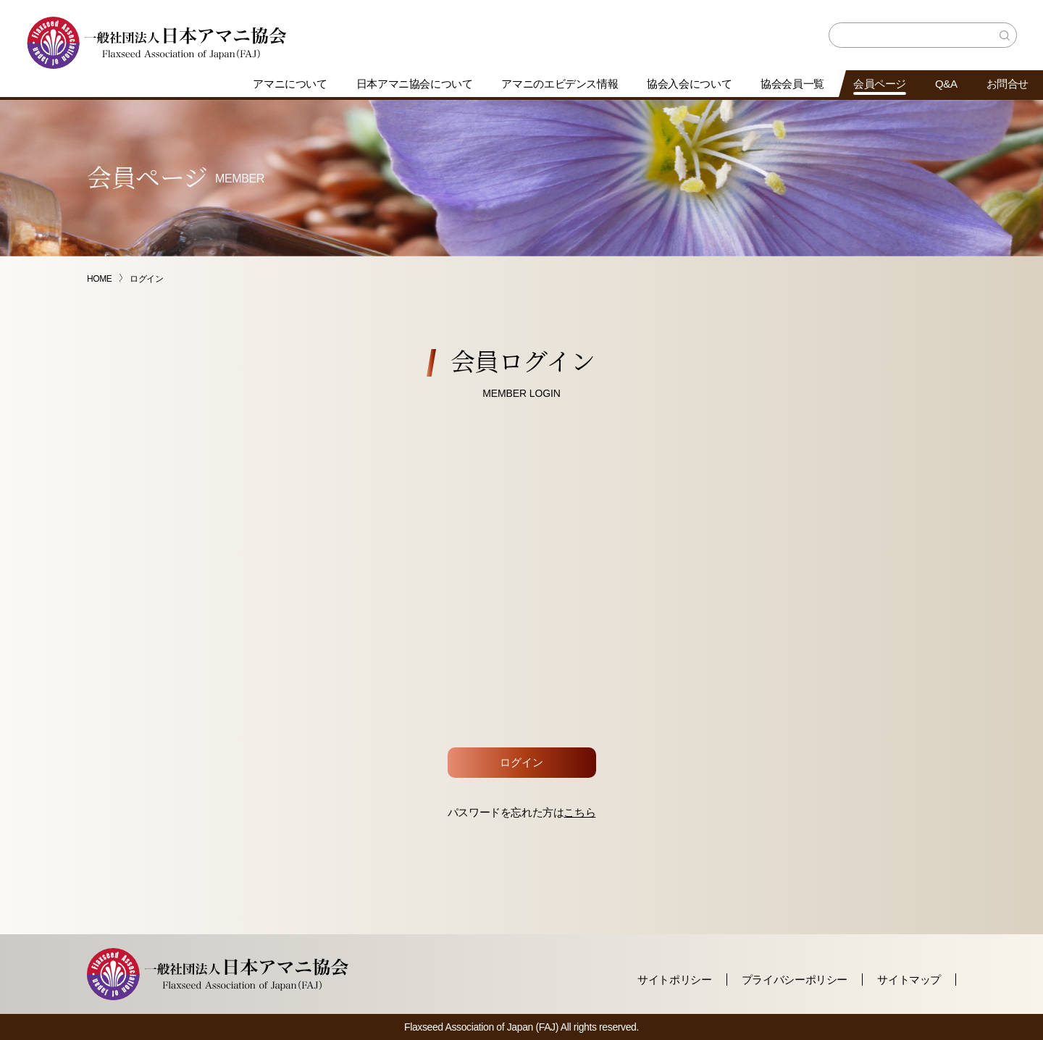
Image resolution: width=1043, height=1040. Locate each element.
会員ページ (879, 83)
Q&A (946, 83)
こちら (579, 812)
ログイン (521, 762)
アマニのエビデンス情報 (559, 83)
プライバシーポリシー (794, 979)
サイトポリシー (674, 979)
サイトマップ (909, 979)
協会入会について (689, 83)
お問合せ (1008, 83)
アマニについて (290, 83)
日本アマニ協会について (414, 83)
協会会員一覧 (792, 83)
